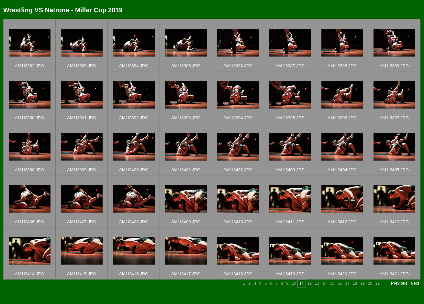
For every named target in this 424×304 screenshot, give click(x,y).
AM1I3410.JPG (237, 221)
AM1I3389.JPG (394, 65)
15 (332, 283)
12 (309, 283)
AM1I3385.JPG (185, 65)
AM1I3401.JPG (185, 169)
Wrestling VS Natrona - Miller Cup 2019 (63, 10)
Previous (399, 283)
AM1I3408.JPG (133, 221)
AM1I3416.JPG (133, 273)
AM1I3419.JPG (290, 273)
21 (377, 283)
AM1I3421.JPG (394, 273)
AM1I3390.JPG (29, 117)
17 (347, 283)
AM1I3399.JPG (81, 169)
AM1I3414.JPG (29, 273)
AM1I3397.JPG (394, 117)
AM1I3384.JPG (133, 65)
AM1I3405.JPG (394, 169)
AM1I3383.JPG (81, 65)
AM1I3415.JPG (81, 273)
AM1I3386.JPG (237, 65)
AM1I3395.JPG (290, 117)
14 (324, 283)
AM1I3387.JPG (290, 65)
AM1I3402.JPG (237, 169)
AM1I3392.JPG (133, 117)
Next (415, 283)
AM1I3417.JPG (185, 273)
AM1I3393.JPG (185, 117)
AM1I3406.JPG (29, 221)
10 (294, 283)
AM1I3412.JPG (342, 221)
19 (362, 283)
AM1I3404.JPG (342, 169)
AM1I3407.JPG (81, 221)
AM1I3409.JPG (185, 221)
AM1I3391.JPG (81, 117)
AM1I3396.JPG (342, 117)
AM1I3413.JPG (394, 221)
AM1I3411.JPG (290, 221)
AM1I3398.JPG (29, 169)
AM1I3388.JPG (342, 65)
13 (317, 283)
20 (370, 283)
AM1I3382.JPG (29, 65)
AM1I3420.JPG (342, 273)
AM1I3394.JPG (237, 117)
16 (340, 283)
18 (355, 283)
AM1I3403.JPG (290, 169)
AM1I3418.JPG (237, 273)
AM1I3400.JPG (133, 169)
